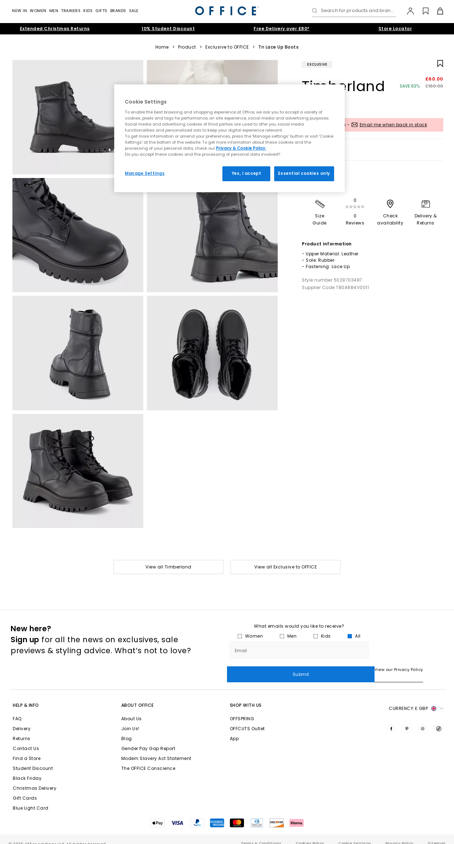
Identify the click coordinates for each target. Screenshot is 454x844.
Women (38, 10)
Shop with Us (246, 696)
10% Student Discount (168, 29)
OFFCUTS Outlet (247, 720)
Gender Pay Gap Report (148, 740)
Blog (126, 730)
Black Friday (27, 769)
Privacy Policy (400, 834)
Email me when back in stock (393, 125)
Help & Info (26, 696)
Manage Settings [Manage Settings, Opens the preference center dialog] (145, 173)
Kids (88, 10)
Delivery (22, 720)
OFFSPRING (242, 710)
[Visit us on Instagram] (422, 719)
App (234, 730)
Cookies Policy (310, 834)
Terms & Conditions (261, 834)
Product (187, 47)
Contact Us (26, 740)
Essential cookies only (304, 173)
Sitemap (436, 834)
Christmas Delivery (34, 779)
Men (54, 10)
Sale (134, 10)
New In (19, 10)
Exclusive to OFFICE (227, 47)
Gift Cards (25, 789)
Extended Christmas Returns (55, 29)
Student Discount (33, 759)
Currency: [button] (416, 699)
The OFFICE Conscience (148, 759)
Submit (407, 650)
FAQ (17, 710)
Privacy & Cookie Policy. (241, 148)
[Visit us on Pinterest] (407, 719)
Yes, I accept (246, 173)
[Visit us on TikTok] (438, 719)
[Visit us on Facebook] (391, 719)
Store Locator (395, 29)
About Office (137, 696)
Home (162, 47)
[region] (229, 138)
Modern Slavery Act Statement (156, 749)
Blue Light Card (31, 799)
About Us (131, 710)
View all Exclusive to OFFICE (285, 567)
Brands (118, 10)
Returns (22, 730)
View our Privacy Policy (251, 670)
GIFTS (101, 10)
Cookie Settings (354, 834)
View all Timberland (168, 567)
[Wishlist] (421, 11)
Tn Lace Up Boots (278, 47)
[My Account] (407, 11)
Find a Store (26, 749)
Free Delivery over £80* (282, 29)
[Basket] (436, 11)
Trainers (71, 10)
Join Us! (130, 720)
